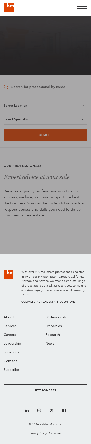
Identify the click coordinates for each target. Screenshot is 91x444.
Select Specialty (16, 119)
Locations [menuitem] (11, 352)
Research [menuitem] (53, 335)
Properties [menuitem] (54, 326)
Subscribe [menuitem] (11, 370)
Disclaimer (55, 433)
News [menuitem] (50, 343)
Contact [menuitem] (10, 361)
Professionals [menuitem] (56, 317)
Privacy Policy (38, 433)
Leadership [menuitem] (12, 343)
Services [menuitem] (10, 326)
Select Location (15, 105)
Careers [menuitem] (10, 335)
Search (45, 135)
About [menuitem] (9, 317)
